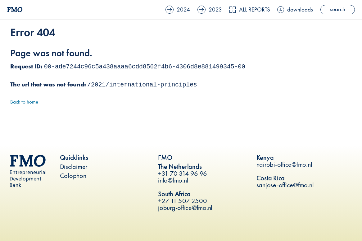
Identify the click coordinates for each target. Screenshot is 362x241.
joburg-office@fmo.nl (185, 207)
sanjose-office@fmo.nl (285, 184)
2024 (185, 9)
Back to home (24, 101)
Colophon (73, 175)
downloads (297, 9)
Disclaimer (74, 166)
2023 (216, 9)
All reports (254, 9)
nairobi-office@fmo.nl (284, 164)
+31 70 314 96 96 (182, 173)
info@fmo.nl (173, 180)
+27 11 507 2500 (182, 200)
